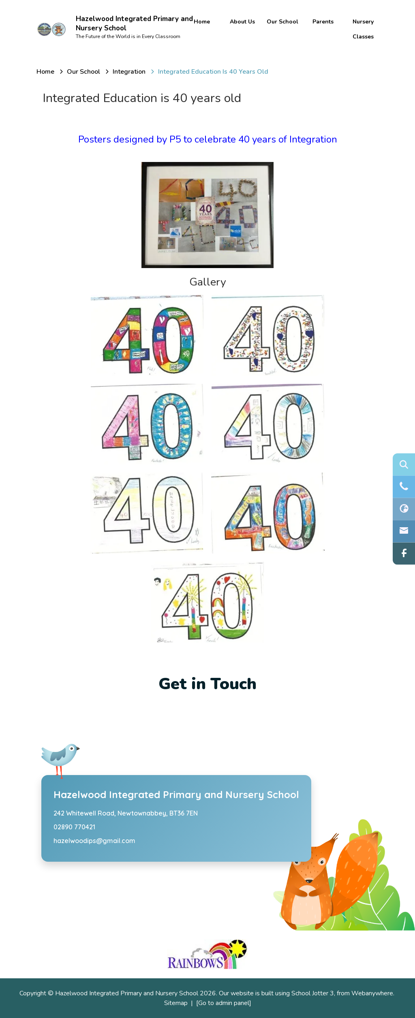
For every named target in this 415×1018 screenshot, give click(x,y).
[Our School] (83, 72)
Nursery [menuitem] (363, 22)
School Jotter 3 (312, 993)
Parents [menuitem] (323, 22)
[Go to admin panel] (223, 1003)
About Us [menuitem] (242, 22)
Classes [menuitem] (363, 36)
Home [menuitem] (202, 22)
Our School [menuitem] (282, 22)
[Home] (45, 72)
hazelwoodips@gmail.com (94, 841)
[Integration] (129, 72)
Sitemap (176, 1003)
